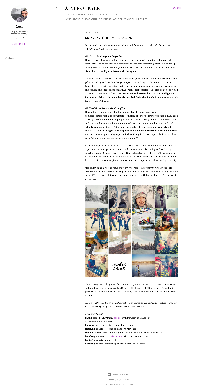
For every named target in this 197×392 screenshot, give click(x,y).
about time (116, 336)
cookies (117, 317)
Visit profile (19, 44)
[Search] (177, 8)
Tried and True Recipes (133, 19)
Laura (19, 26)
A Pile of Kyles (83, 8)
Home (68, 19)
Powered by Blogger (118, 374)
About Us (78, 19)
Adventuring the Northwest (102, 19)
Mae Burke (125, 380)
